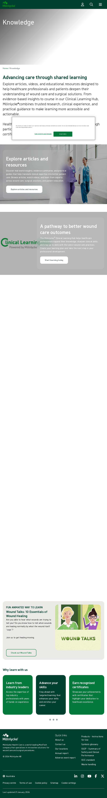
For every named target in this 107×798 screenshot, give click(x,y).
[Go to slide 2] (53, 720)
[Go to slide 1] (50, 720)
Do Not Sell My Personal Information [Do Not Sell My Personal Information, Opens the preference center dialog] (43, 134)
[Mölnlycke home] (9, 4)
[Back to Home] (5, 68)
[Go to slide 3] (57, 720)
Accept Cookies (62, 134)
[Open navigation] (100, 4)
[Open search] (91, 4)
